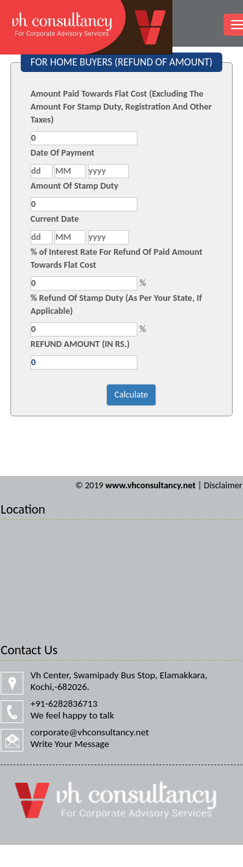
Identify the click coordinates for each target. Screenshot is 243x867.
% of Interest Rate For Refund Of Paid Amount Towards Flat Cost (116, 258)
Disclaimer (223, 485)
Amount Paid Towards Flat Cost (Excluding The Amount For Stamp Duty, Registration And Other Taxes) (121, 106)
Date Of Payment (62, 152)
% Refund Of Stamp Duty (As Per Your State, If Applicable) (116, 304)
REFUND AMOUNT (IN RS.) (80, 344)
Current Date (54, 218)
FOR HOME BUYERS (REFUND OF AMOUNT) (121, 62)
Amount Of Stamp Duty (74, 185)
